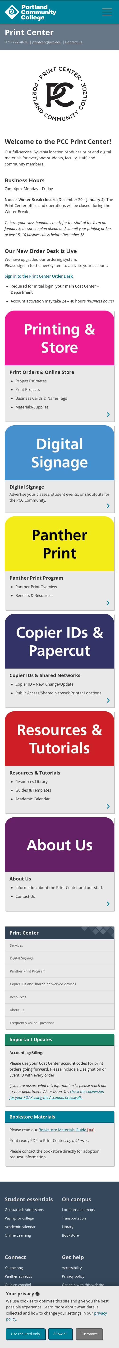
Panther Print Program (28, 971)
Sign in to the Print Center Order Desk (39, 276)
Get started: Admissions (24, 1209)
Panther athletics (18, 1276)
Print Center (29, 32)
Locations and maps (78, 1209)
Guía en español (18, 1284)
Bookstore (70, 1235)
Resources (18, 997)
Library (67, 1226)
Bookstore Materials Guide (67, 1130)
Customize (89, 1333)
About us (17, 1010)
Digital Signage (22, 958)
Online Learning (18, 1235)
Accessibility (72, 1267)
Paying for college (19, 1218)
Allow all (60, 1333)
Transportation (74, 1218)
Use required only (25, 1333)
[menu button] (107, 11)
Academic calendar (20, 1226)
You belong (14, 1267)
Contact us (73, 42)
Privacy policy (73, 1276)
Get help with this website (83, 1284)
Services (16, 945)
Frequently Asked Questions (32, 1023)
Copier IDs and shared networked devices (43, 984)
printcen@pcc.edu (46, 42)
